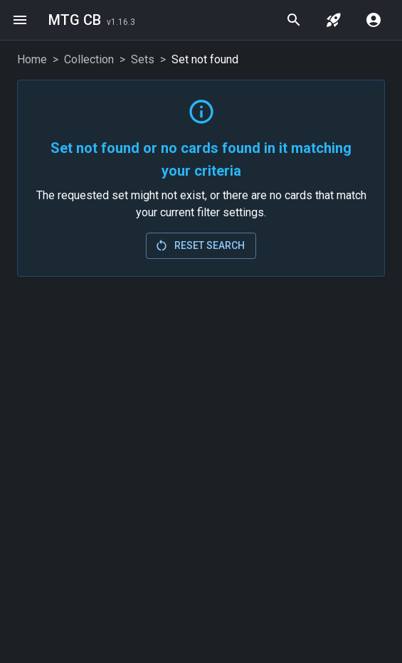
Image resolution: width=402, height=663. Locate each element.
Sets (142, 59)
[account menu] (373, 20)
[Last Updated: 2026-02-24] (121, 21)
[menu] (20, 20)
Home (32, 59)
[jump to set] (334, 20)
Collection (89, 59)
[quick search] (294, 20)
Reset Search (199, 245)
